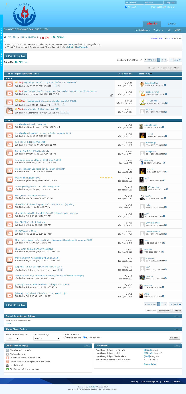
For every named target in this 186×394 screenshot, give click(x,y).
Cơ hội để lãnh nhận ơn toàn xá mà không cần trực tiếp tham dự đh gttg (49, 275)
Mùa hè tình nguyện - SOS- (28, 177)
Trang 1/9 (151, 59)
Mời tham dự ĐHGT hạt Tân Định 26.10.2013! (36, 257)
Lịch (168, 30)
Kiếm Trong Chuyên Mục (168, 68)
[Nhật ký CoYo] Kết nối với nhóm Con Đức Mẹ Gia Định (41, 293)
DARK (28, 216)
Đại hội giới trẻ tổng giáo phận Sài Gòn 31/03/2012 (52, 100)
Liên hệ (134, 381)
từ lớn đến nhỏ (91, 337)
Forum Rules (150, 364)
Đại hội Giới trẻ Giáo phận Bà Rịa (30, 195)
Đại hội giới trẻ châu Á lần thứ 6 (30, 222)
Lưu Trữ (165, 381)
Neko (28, 207)
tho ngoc (30, 278)
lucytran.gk (31, 145)
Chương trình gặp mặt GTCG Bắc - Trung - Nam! (37, 186)
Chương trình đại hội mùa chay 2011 (41, 109)
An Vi (28, 242)
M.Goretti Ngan (32, 127)
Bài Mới (172, 24)
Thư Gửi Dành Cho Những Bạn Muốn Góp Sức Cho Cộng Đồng (44, 204)
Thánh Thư (30, 162)
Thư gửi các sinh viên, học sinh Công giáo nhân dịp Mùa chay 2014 (46, 213)
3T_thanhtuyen (32, 189)
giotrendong (31, 180)
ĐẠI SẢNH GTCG (28, 37)
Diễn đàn (152, 24)
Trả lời (120, 73)
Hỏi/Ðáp (177, 30)
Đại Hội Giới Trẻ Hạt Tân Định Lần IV (32, 151)
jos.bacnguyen (32, 94)
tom (27, 105)
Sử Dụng (150, 68)
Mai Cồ (29, 86)
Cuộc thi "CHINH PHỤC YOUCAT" (30, 142)
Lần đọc (128, 73)
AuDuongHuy (31, 287)
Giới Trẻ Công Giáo (149, 381)
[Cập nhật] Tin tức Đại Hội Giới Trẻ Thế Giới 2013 (38, 266)
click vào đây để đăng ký (77, 47)
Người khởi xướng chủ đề (27, 73)
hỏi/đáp (72, 44)
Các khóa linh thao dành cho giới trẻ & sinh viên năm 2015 (43, 133)
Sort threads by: (41, 334)
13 (131, 267)
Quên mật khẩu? (158, 7)
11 (131, 83)
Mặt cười (148, 353)
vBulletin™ (92, 387)
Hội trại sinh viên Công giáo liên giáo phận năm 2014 (40, 168)
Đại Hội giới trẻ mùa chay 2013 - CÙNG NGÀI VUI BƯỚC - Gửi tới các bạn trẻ (60, 91)
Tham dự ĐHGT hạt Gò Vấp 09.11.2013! (34, 248)
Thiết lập (157, 30)
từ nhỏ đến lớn (72, 337)
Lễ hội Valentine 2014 (25, 231)
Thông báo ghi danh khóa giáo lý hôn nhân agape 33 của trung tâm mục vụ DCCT (53, 240)
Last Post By (145, 73)
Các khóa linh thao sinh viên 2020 (31, 124)
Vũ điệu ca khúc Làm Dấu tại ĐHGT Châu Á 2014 (38, 160)
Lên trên (177, 311)
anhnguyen (31, 154)
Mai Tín (29, 198)
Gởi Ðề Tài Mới (15, 56)
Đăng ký (171, 7)
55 (131, 100)
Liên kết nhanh (141, 30)
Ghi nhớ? (130, 7)
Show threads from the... (18, 334)
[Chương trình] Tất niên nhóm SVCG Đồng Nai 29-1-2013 (42, 284)
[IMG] (147, 356)
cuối (177, 59)
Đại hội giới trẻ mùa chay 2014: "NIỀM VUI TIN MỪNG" (50, 82)
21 (131, 109)
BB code (148, 350)
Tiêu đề (10, 73)
